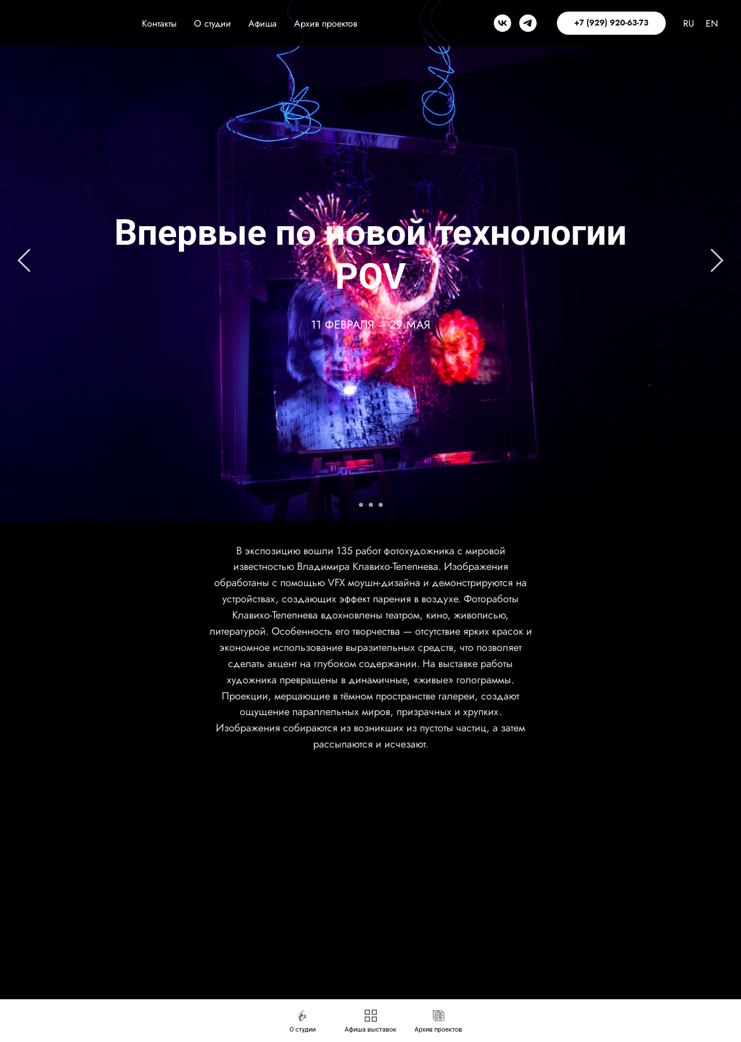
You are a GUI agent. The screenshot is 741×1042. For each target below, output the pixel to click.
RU (688, 23)
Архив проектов (325, 23)
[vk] (502, 23)
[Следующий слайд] (717, 261)
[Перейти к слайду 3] (381, 505)
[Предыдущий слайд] (24, 261)
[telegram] (528, 23)
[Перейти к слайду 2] (371, 505)
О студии (212, 23)
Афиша (262, 23)
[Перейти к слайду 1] (361, 505)
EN (712, 23)
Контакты (159, 23)
